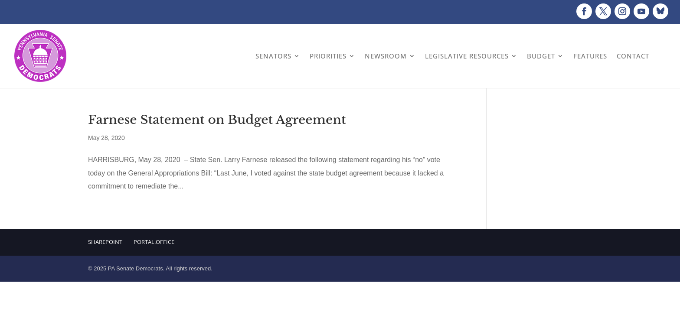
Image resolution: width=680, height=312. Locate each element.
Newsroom (386, 56)
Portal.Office (154, 242)
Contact (633, 56)
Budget (541, 56)
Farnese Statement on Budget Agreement (217, 119)
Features (590, 56)
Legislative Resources (467, 56)
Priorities (328, 56)
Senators (273, 56)
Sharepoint (105, 242)
